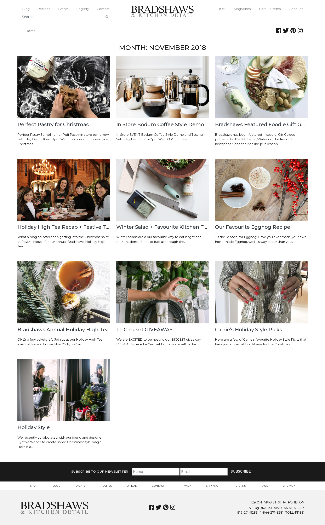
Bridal (132, 485)
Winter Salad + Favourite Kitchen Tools (165, 227)
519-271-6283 (247, 512)
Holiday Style (33, 427)
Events (63, 9)
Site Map (289, 485)
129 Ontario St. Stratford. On (277, 502)
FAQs (264, 485)
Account (296, 9)
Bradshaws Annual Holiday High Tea (63, 330)
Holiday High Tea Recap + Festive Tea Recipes (75, 227)
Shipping (212, 485)
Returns (240, 485)
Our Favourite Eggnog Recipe (252, 227)
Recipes (44, 9)
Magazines (242, 9)
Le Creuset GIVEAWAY (144, 330)
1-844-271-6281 (272, 512)
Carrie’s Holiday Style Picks (248, 330)
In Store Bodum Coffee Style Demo (160, 124)
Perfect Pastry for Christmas (53, 124)
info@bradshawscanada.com (276, 508)
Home (30, 31)
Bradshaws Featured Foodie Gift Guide (263, 124)
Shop (220, 9)
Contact (103, 9)
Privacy (185, 485)
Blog (26, 9)
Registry (82, 9)
